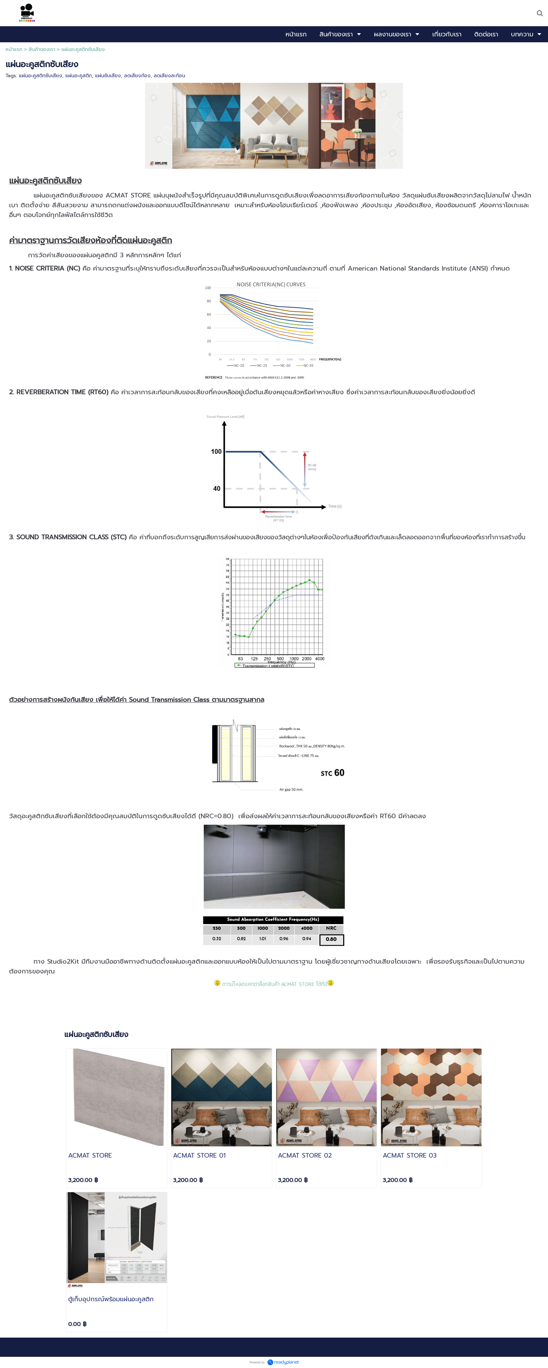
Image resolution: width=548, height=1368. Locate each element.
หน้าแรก (14, 49)
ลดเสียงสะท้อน (169, 75)
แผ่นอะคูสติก (78, 75)
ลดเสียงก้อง (137, 75)
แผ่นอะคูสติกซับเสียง (40, 75)
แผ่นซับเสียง (108, 75)
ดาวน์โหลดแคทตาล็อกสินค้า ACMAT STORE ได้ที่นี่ (274, 984)
